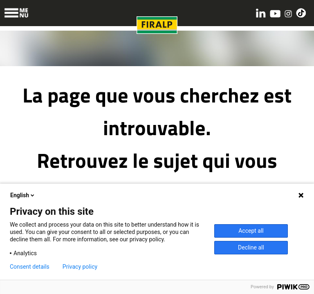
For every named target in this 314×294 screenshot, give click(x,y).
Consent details (29, 266)
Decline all (251, 247)
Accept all (251, 230)
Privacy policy (80, 266)
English (23, 195)
